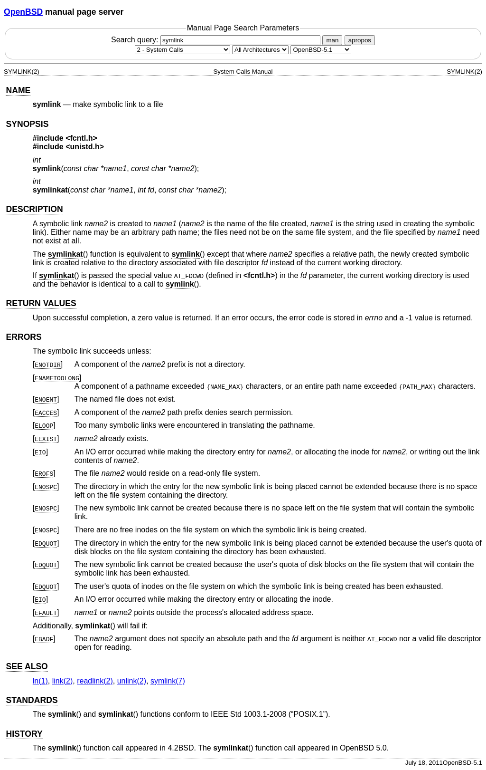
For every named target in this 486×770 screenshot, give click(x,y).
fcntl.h (259, 275)
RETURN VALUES (41, 303)
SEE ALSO (26, 666)
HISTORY (24, 734)
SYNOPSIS (27, 124)
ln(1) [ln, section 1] (40, 681)
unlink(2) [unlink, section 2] (131, 681)
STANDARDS (31, 700)
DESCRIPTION (34, 209)
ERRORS (23, 337)
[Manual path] (320, 49)
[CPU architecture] (260, 49)
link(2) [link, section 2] (62, 681)
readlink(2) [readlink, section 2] (95, 681)
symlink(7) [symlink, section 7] (167, 681)
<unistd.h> (84, 147)
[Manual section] (182, 49)
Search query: (217, 40)
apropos (359, 40)
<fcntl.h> (81, 138)
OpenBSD (23, 12)
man (332, 40)
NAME (18, 90)
